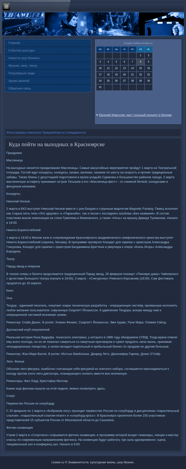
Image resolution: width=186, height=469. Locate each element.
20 (124, 74)
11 (108, 68)
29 (140, 80)
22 (140, 74)
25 (108, 80)
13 (124, 68)
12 (116, 68)
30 (148, 80)
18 (108, 74)
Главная (14, 43)
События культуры (21, 50)
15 (140, 68)
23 (148, 74)
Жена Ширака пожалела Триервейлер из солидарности (46, 132)
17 (100, 74)
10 (100, 68)
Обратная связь (19, 88)
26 (116, 80)
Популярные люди (21, 73)
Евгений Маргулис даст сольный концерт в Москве (135, 115)
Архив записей (18, 81)
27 (124, 80)
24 (100, 80)
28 (132, 80)
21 (132, 74)
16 (148, 68)
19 (116, 74)
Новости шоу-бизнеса (23, 58)
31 (100, 87)
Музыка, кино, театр (22, 65)
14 (132, 68)
